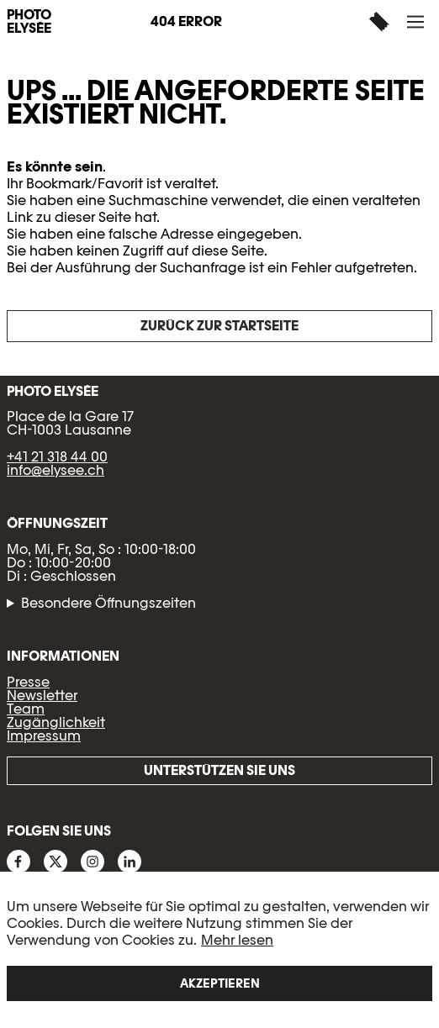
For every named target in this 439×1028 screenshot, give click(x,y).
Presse (28, 682)
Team (26, 709)
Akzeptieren (220, 983)
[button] (417, 21)
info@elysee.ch (55, 470)
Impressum (44, 736)
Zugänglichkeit (56, 722)
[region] (219, 950)
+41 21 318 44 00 (57, 457)
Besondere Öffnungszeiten (108, 603)
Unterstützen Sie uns (219, 770)
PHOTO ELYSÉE (29, 21)
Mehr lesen (237, 940)
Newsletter (42, 696)
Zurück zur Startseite (219, 326)
